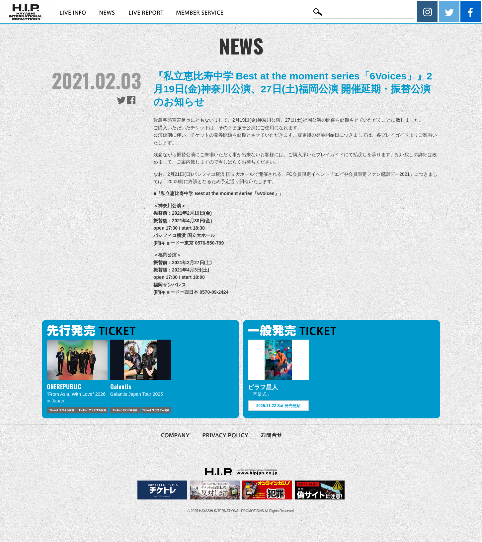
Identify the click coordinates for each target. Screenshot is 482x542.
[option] (77, 376)
